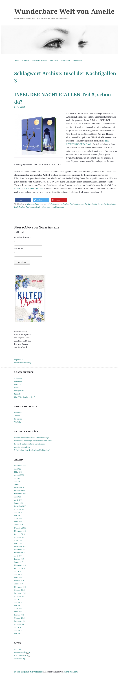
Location (17, 384)
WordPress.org (19, 658)
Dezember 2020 (20, 487)
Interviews (54, 60)
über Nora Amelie (39, 60)
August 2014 (19, 624)
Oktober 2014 (19, 618)
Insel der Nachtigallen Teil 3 (29, 207)
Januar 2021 (18, 484)
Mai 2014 (17, 633)
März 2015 (18, 612)
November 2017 (20, 550)
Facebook (18, 413)
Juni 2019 (18, 512)
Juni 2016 (18, 574)
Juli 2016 (17, 571)
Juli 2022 (17, 469)
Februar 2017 (19, 559)
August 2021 (19, 475)
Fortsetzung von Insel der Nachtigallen (65, 204)
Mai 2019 (17, 515)
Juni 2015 (18, 602)
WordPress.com (71, 672)
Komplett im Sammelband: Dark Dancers (29, 444)
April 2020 (18, 500)
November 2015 (20, 587)
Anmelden (18, 649)
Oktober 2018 (19, 534)
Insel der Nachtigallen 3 (90, 204)
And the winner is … (22, 447)
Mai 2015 (17, 605)
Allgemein (30, 204)
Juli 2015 (17, 599)
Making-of (65, 60)
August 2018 (19, 537)
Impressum (18, 359)
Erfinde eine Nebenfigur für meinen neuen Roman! (33, 441)
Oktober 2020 (19, 491)
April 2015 (18, 609)
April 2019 (18, 518)
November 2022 (20, 466)
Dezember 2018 (20, 528)
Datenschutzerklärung (22, 363)
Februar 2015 (19, 615)
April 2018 (18, 540)
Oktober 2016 (19, 568)
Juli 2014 (17, 627)
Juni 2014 (18, 630)
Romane (25, 60)
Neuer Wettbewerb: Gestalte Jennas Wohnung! (31, 438)
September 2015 (20, 593)
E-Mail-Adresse (22, 237)
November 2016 (20, 565)
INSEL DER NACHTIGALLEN (28, 188)
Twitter (17, 416)
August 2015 (19, 596)
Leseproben (77, 60)
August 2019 (19, 509)
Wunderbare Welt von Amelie (64, 11)
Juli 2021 (17, 478)
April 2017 (18, 556)
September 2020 (20, 494)
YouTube (17, 422)
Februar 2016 (19, 581)
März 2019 (18, 522)
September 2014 (20, 621)
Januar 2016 (18, 584)
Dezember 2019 (20, 506)
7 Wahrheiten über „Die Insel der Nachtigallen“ (32, 450)
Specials (17, 394)
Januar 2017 (18, 562)
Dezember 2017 (20, 546)
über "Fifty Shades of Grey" (24, 397)
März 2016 (18, 578)
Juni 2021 (18, 481)
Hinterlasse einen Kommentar (53, 207)
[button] (23, 200)
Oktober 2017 (19, 553)
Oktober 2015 (19, 590)
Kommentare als (22, 655)
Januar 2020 (18, 503)
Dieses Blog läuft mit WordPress (28, 672)
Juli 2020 (17, 497)
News (17, 60)
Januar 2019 (18, 525)
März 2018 (18, 543)
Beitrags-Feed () (22, 652)
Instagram (18, 419)
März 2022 (18, 472)
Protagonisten (19, 391)
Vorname (19, 248)
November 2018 (20, 531)
